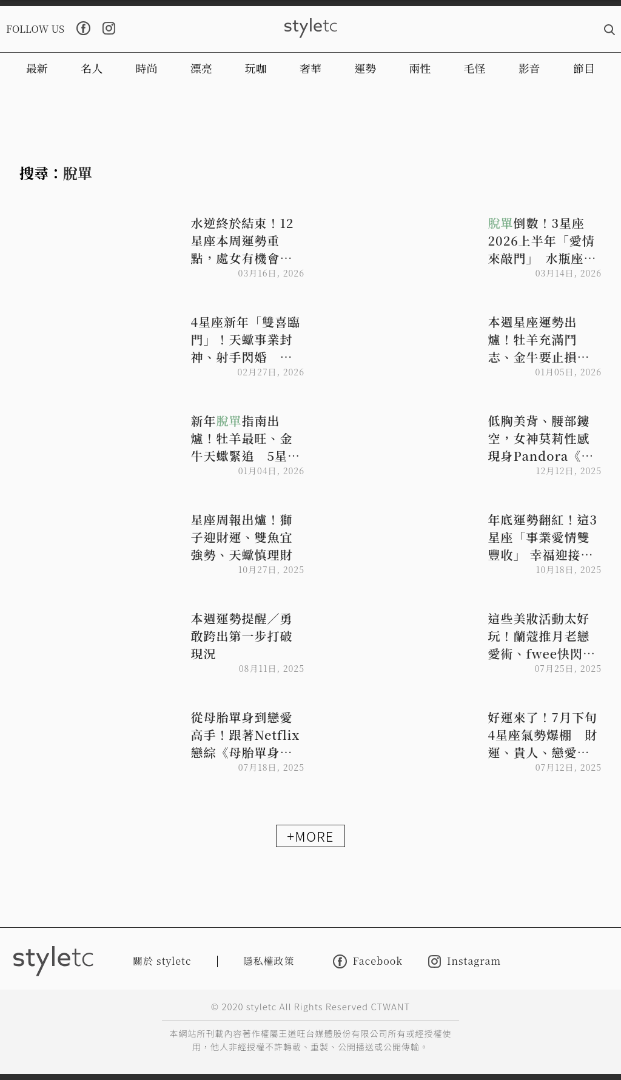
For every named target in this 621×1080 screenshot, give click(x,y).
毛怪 (475, 68)
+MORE (310, 835)
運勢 (365, 68)
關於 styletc (162, 961)
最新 (37, 68)
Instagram (464, 961)
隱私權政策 (269, 961)
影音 (529, 68)
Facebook (368, 961)
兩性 (420, 68)
